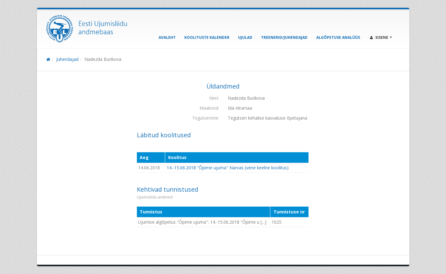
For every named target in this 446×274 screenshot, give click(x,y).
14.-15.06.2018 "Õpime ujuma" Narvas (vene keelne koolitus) (228, 168)
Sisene (381, 37)
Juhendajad (67, 59)
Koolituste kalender (206, 37)
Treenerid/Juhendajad (284, 37)
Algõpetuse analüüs (338, 37)
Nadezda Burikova (102, 59)
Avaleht (167, 37)
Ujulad (245, 37)
